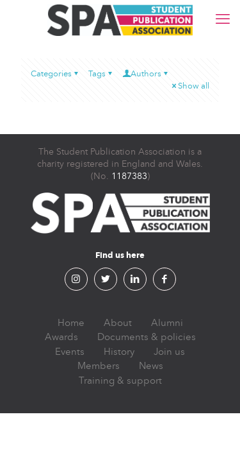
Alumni (167, 323)
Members (98, 366)
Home (71, 323)
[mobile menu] (223, 19)
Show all (189, 86)
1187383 (129, 176)
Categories (55, 74)
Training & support (120, 380)
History (119, 351)
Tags (101, 74)
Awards (61, 337)
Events (69, 351)
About (118, 323)
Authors (146, 74)
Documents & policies (146, 337)
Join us (169, 351)
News (151, 366)
